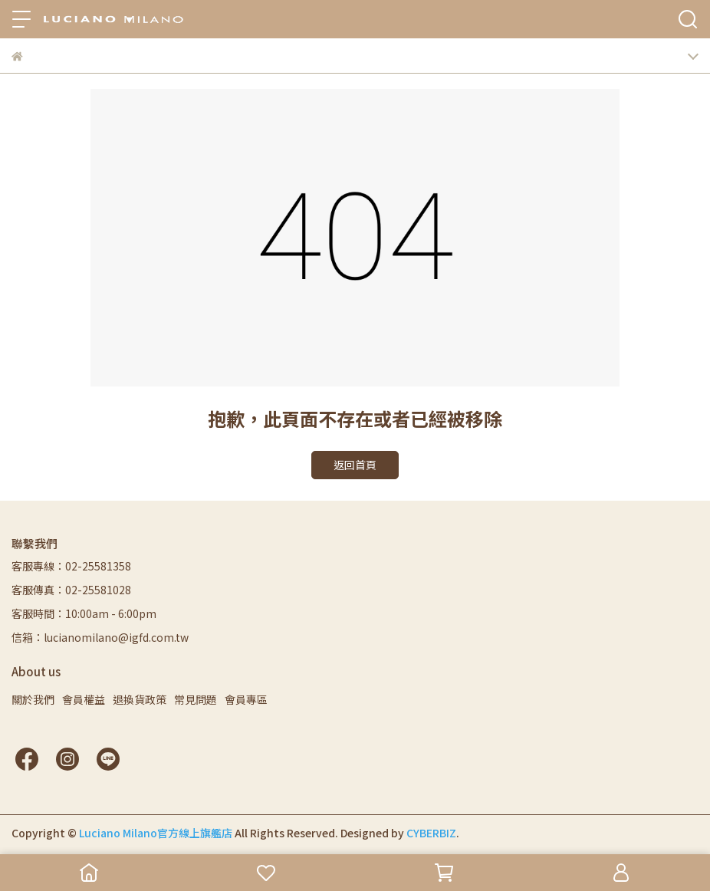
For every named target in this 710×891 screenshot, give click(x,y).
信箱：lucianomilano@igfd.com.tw (100, 637)
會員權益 (83, 699)
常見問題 (195, 699)
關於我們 (33, 699)
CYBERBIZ (431, 832)
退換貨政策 (139, 699)
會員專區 (246, 699)
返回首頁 (355, 464)
